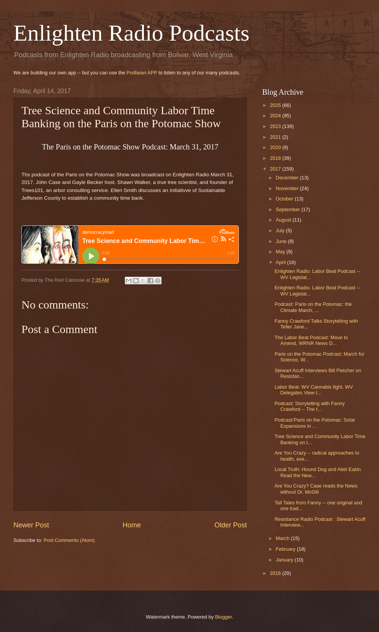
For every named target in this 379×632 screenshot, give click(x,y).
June (282, 241)
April (281, 262)
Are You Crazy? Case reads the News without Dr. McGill (315, 488)
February (286, 549)
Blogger (223, 617)
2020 (276, 147)
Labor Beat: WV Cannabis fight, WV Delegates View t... (313, 390)
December (288, 178)
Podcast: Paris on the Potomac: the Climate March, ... (313, 307)
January (285, 560)
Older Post (230, 525)
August (284, 220)
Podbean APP (141, 73)
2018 (276, 158)
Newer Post (31, 525)
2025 (276, 105)
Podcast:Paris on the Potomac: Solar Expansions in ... (314, 422)
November (288, 188)
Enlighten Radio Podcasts (131, 33)
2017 (276, 169)
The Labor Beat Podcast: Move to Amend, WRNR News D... (311, 340)
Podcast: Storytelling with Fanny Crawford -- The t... (309, 406)
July (281, 230)
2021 (276, 137)
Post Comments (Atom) (69, 540)
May (281, 251)
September (288, 209)
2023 (276, 126)
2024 (276, 115)
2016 (276, 573)
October (285, 199)
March (283, 538)
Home (132, 525)
